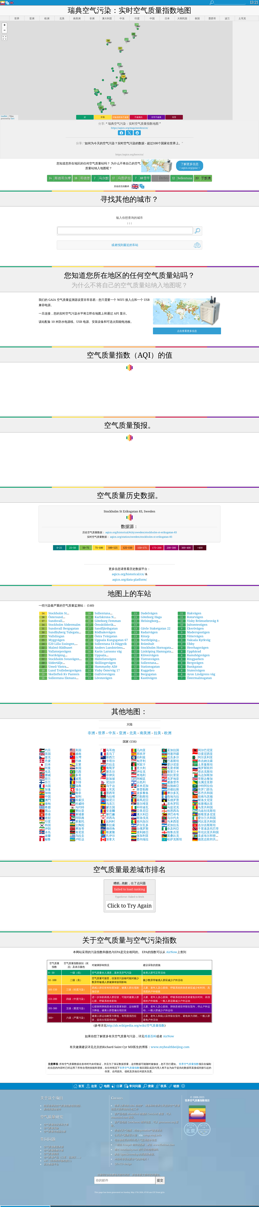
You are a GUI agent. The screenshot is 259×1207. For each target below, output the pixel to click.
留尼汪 (107, 800)
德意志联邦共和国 (205, 841)
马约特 (77, 807)
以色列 (138, 782)
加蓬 (45, 789)
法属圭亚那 (202, 782)
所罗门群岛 (202, 789)
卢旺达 (77, 839)
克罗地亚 (170, 779)
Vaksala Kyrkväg (194, 640)
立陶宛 (77, 825)
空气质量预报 (51, 1153)
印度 (45, 821)
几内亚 (138, 750)
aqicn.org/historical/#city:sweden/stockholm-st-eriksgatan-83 (141, 532)
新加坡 (107, 779)
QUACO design (123, 1163)
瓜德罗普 (170, 800)
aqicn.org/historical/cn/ (128, 574)
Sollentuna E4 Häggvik (106, 644)
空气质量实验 (51, 1128)
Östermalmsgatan (195, 678)
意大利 (138, 768)
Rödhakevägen (100, 632)
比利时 (107, 821)
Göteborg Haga (146, 617)
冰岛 (45, 832)
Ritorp (140, 636)
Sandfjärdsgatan (101, 628)
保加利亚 (139, 836)
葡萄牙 (107, 768)
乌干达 (107, 786)
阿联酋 (77, 818)
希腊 (45, 807)
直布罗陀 (170, 803)
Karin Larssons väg (103, 651)
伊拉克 (138, 771)
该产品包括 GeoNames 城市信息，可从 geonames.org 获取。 (144, 1123)
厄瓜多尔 (170, 757)
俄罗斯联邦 (202, 768)
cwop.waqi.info (152, 1135)
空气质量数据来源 (54, 1146)
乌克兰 (107, 803)
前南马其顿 (202, 796)
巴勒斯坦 (139, 796)
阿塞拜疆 (170, 754)
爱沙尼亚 (170, 764)
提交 (160, 1180)
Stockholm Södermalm (59, 625)
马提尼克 (170, 807)
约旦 (45, 750)
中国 (45, 796)
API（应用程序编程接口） (58, 1160)
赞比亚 (77, 811)
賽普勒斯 (139, 789)
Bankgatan (190, 666)
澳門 (45, 800)
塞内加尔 (139, 821)
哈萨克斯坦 (172, 839)
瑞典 (75, 786)
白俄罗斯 (139, 828)
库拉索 (107, 825)
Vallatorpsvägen (55, 651)
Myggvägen (52, 640)
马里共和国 (202, 807)
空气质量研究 (51, 1116)
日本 (45, 764)
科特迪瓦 (139, 807)
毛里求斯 (170, 768)
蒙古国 (107, 807)
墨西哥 (107, 793)
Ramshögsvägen (194, 655)
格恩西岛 (170, 811)
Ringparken (191, 659)
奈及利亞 (170, 828)
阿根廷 (138, 779)
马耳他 (107, 750)
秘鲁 (45, 839)
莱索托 (77, 821)
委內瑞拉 (139, 839)
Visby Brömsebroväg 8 (198, 621)
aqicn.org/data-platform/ (129, 579)
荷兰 (45, 779)
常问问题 (48, 1139)
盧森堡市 (170, 782)
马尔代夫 (170, 818)
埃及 (45, 771)
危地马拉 (170, 796)
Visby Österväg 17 (102, 670)
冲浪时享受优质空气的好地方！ (131, 1159)
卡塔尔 (107, 761)
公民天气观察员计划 (125, 1135)
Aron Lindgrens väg (196, 674)
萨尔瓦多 (139, 825)
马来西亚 (170, 821)
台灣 (75, 757)
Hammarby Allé (101, 666)
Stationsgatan (145, 666)
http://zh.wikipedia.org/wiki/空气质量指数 (136, 1025)
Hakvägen (189, 613)
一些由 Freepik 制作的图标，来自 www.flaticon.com (144, 1144)
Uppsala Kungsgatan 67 (106, 640)
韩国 (45, 825)
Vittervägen (191, 636)
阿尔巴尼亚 (202, 750)
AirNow (171, 952)
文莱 (75, 764)
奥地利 (138, 775)
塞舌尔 (107, 771)
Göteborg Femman (103, 621)
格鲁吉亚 (170, 832)
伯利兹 (138, 757)
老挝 (45, 818)
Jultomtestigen (192, 625)
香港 (45, 814)
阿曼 (45, 768)
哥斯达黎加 (202, 779)
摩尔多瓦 (170, 793)
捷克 (45, 757)
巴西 (75, 771)
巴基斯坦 (170, 761)
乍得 (75, 782)
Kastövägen (144, 678)
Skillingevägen (100, 663)
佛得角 (107, 828)
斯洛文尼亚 (202, 800)
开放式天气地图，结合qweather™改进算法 (138, 1130)
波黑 (75, 779)
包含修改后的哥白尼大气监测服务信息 (135, 1139)
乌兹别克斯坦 (204, 811)
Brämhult (142, 644)
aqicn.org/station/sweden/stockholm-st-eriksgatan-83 (141, 536)
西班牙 (138, 754)
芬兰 (45, 782)
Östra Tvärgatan (101, 636)
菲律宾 (107, 775)
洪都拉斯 (170, 789)
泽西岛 (107, 818)
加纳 (45, 793)
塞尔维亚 (139, 803)
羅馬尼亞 (139, 800)
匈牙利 (138, 761)
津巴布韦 (170, 814)
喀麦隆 (107, 832)
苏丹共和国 (202, 793)
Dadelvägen (144, 613)
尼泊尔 (107, 782)
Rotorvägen (190, 617)
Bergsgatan (144, 674)
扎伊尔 (107, 836)
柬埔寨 (77, 814)
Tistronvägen (145, 659)
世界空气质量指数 (189, 1064)
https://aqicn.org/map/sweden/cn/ (129, 127)
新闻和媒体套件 (52, 1109)
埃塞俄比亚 (202, 803)
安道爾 (107, 811)
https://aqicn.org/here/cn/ (129, 154)
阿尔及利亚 (202, 757)
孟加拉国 (170, 750)
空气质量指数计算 (54, 1150)
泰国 (75, 768)
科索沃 (77, 800)
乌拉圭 (77, 836)
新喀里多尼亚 (204, 814)
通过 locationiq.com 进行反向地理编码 (136, 1149)
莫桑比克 (170, 836)
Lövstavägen (98, 678)
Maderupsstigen (194, 632)
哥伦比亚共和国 (205, 832)
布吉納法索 (202, 761)
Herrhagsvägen (193, 647)
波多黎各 (139, 793)
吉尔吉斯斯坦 (204, 825)
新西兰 (107, 757)
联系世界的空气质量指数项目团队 (62, 1105)
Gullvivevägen (100, 674)
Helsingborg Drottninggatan (144, 623)
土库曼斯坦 (202, 764)
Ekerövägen (191, 628)
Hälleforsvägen (100, 659)
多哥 (75, 775)
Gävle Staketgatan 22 (150, 628)
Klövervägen (145, 655)
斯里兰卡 (170, 771)
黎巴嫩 (107, 814)
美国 (75, 750)
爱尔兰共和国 (204, 818)
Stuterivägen (191, 670)
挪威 (45, 775)
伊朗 (45, 828)
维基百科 (150, 1036)
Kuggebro (142, 670)
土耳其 (107, 789)
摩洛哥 (77, 828)
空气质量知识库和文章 (56, 1124)
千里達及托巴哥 (205, 828)
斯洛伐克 (139, 818)
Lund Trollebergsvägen (60, 670)
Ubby (186, 644)
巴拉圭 (107, 764)
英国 (45, 754)
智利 (75, 796)
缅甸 (45, 803)
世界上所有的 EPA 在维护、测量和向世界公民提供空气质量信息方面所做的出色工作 (145, 1107)
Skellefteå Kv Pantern (59, 674)
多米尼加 (139, 786)
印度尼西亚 (202, 754)
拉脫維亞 (170, 786)
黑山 (45, 811)
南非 (75, 793)
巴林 (75, 761)
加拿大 (107, 839)
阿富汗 (138, 764)
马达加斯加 (202, 775)
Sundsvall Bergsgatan (59, 628)
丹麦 (45, 761)
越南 (75, 754)
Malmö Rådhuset (55, 647)
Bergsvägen (191, 663)
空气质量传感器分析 (55, 1131)
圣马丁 (107, 754)
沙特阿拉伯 (202, 786)
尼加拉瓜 (170, 825)
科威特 (77, 803)
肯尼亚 (77, 832)
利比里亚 (170, 775)
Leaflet (4, 116)
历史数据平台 (51, 1164)
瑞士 (75, 789)
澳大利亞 (139, 814)
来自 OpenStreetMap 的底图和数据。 (135, 1154)
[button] (4, 25)
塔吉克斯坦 (202, 771)
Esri (12, 118)
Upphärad (189, 651)
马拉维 (107, 796)
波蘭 (45, 836)
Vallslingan (51, 636)
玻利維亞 (139, 832)
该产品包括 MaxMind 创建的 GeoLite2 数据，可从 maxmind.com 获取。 (141, 1115)
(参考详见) (129, 994)
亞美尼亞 (139, 811)
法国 (45, 786)
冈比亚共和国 (204, 821)
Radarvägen (144, 632)
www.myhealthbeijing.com (170, 1047)
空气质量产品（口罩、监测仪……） (63, 1157)
